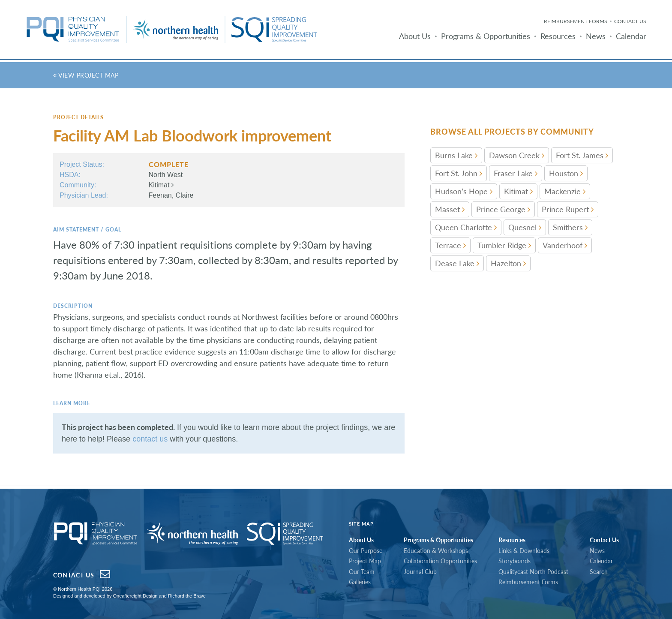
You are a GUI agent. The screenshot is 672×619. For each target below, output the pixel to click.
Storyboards (514, 561)
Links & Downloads (523, 550)
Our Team (362, 571)
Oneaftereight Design (135, 595)
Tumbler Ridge (504, 245)
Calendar (631, 36)
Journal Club (420, 571)
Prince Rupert (568, 209)
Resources (558, 36)
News (596, 36)
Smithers (570, 227)
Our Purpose (365, 550)
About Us (415, 36)
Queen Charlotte (466, 227)
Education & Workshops (436, 550)
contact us (150, 439)
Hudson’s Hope (463, 191)
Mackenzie (564, 191)
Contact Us (630, 21)
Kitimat (161, 185)
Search (599, 571)
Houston (566, 173)
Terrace (450, 245)
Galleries (360, 582)
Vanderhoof (565, 245)
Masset (450, 209)
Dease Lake (457, 263)
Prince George (503, 209)
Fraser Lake (515, 173)
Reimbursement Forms (575, 21)
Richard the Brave (187, 595)
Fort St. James (582, 155)
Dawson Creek (516, 155)
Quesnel (524, 227)
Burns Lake (456, 155)
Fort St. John (458, 173)
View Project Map (85, 75)
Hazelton (508, 263)
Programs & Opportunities (485, 36)
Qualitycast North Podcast (533, 571)
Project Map (365, 561)
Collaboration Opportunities (440, 561)
